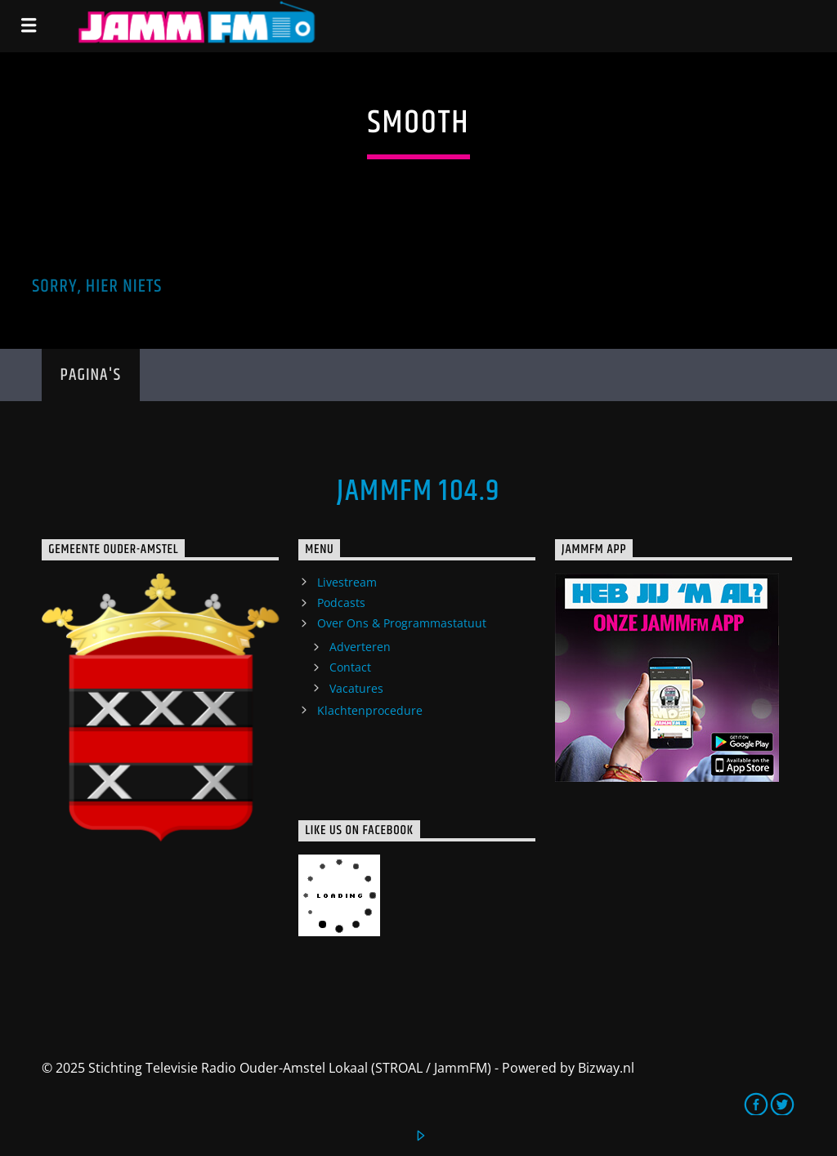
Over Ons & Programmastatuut (401, 623)
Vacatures (356, 688)
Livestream (347, 582)
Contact (350, 667)
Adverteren (360, 646)
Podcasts (341, 602)
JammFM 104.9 (418, 492)
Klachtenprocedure (370, 710)
